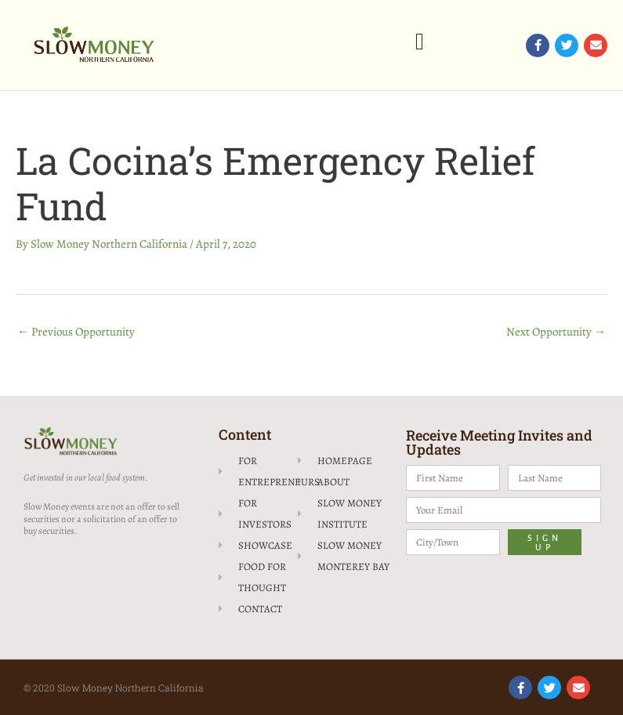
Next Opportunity (556, 331)
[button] (420, 41)
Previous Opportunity (76, 331)
